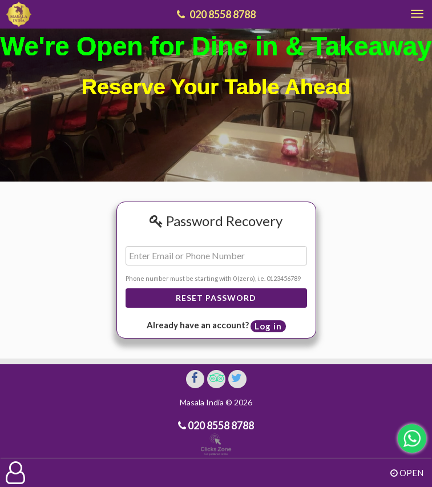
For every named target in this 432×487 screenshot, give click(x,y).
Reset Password (216, 298)
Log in (268, 326)
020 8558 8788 (220, 425)
